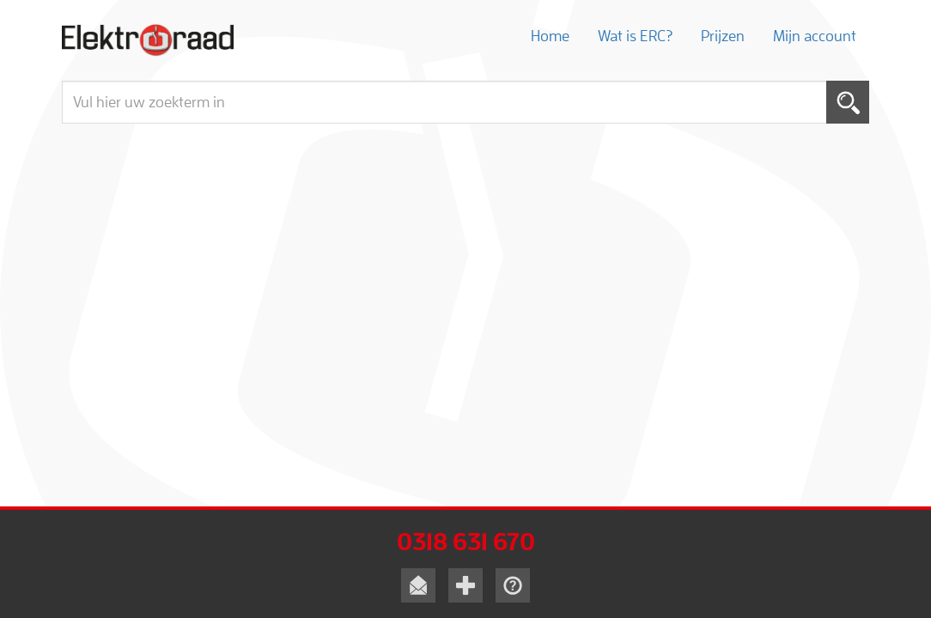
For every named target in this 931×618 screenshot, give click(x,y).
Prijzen (723, 36)
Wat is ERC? (635, 36)
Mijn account (814, 36)
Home (550, 36)
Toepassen (847, 102)
